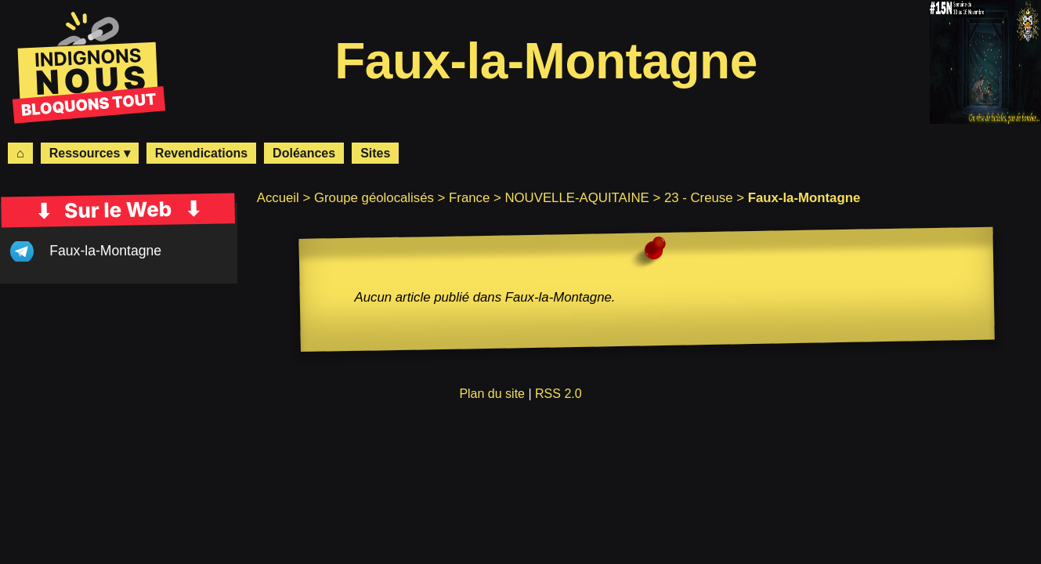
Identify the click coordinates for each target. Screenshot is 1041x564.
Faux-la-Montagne (105, 250)
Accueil (278, 197)
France (469, 197)
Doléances (304, 153)
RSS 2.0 (558, 393)
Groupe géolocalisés (374, 197)
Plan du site (492, 393)
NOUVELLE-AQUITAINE (576, 197)
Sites (375, 153)
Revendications (201, 153)
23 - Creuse (698, 197)
